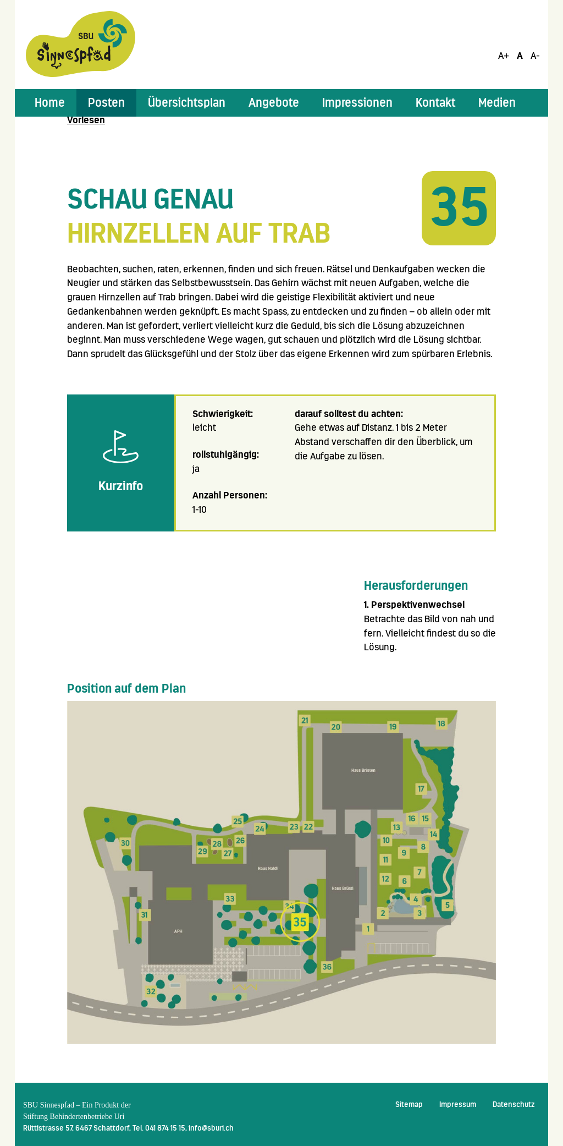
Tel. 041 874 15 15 (159, 1128)
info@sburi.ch (211, 1128)
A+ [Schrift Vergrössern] (503, 56)
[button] (106, 103)
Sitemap (409, 1104)
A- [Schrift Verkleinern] (535, 56)
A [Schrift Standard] (520, 56)
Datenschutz (513, 1104)
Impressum (457, 1104)
